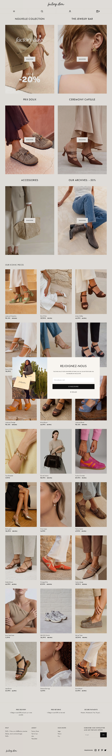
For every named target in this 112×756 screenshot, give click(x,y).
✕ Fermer (73, 392)
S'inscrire (73, 386)
